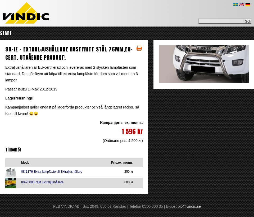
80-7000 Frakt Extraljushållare (42, 182)
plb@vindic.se (189, 206)
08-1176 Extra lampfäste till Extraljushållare (51, 171)
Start (6, 33)
